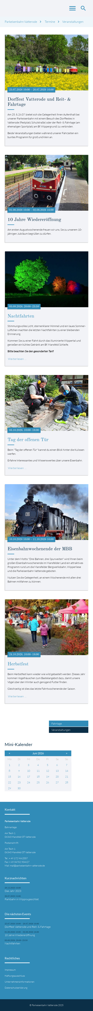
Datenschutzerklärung (16, 987)
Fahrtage (56, 723)
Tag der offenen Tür (28, 440)
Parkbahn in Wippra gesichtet (22, 899)
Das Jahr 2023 (13, 891)
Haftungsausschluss (15, 975)
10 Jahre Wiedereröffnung (20, 935)
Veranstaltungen (72, 21)
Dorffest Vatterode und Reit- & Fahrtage (28, 926)
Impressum (10, 969)
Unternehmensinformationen (19, 981)
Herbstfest (18, 664)
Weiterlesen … (17, 359)
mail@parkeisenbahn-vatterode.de (27, 865)
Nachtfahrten (21, 316)
